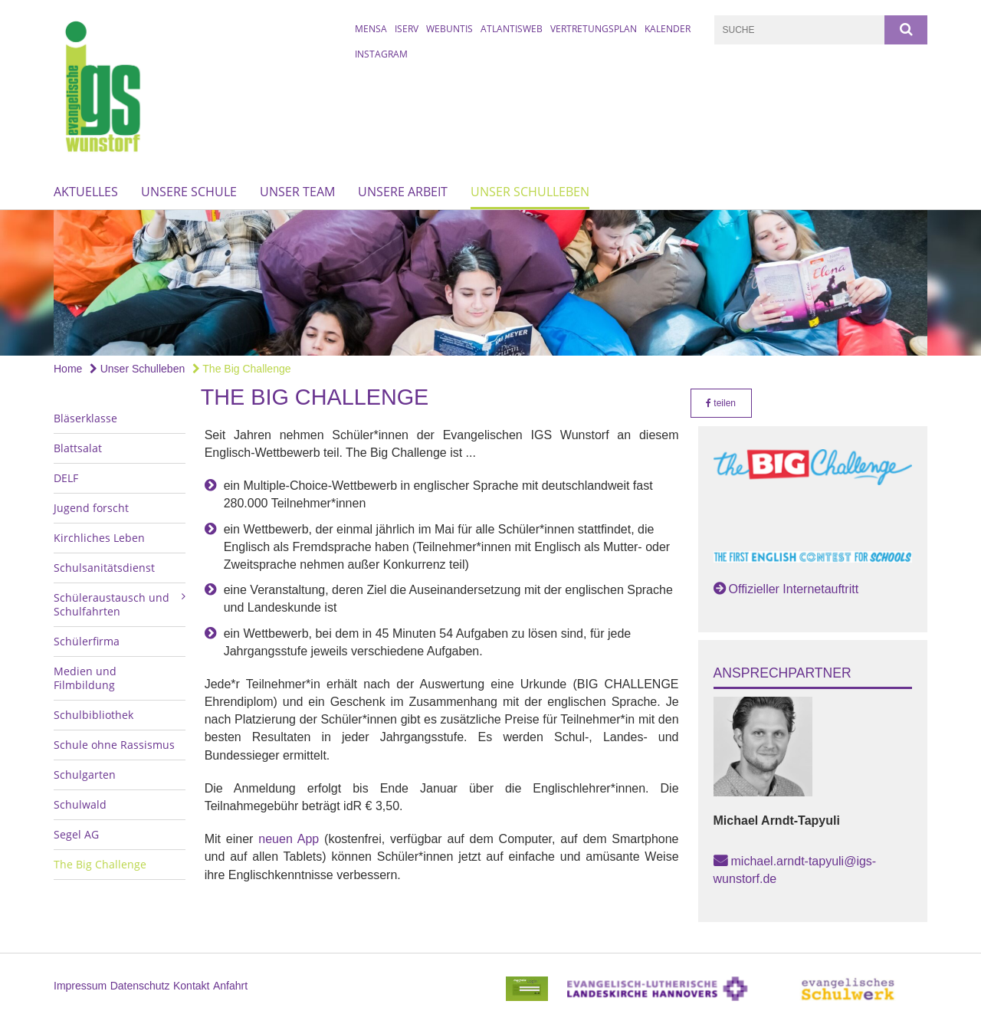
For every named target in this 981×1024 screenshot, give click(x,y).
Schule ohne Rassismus (114, 744)
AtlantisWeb (512, 28)
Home (68, 369)
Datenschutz (140, 986)
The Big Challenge (241, 369)
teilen (721, 403)
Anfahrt (230, 986)
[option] (490, 283)
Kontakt (191, 986)
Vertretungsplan (593, 28)
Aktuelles (86, 191)
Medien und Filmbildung (85, 678)
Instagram (381, 54)
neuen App (288, 838)
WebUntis (449, 28)
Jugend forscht (91, 508)
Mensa (371, 28)
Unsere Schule (189, 191)
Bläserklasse (85, 418)
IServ (406, 28)
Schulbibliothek (93, 714)
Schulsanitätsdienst (104, 567)
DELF (66, 478)
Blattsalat (78, 448)
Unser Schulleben (530, 191)
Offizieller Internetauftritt (794, 589)
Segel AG (76, 834)
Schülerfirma (87, 641)
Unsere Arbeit (403, 191)
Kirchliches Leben (99, 537)
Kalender (668, 28)
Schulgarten (85, 774)
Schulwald (80, 804)
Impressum (80, 986)
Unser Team (297, 191)
